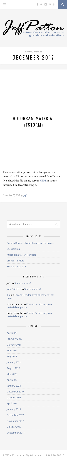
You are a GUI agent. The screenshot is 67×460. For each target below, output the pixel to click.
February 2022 (14, 338)
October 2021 (14, 344)
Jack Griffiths (13, 289)
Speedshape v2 (22, 283)
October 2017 (14, 426)
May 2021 (12, 356)
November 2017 (15, 420)
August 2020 (13, 368)
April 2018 (12, 403)
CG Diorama (13, 248)
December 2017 (15, 415)
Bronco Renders (15, 260)
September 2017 (15, 432)
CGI (33, 112)
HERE (43, 181)
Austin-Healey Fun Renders (21, 254)
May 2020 (12, 374)
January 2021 (14, 362)
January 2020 (14, 385)
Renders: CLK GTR (16, 266)
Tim (9, 294)
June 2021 (12, 350)
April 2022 (12, 333)
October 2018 (14, 397)
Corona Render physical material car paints (30, 243)
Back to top (55, 455)
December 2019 (15, 391)
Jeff (24, 195)
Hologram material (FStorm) (33, 121)
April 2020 (12, 379)
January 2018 (14, 409)
